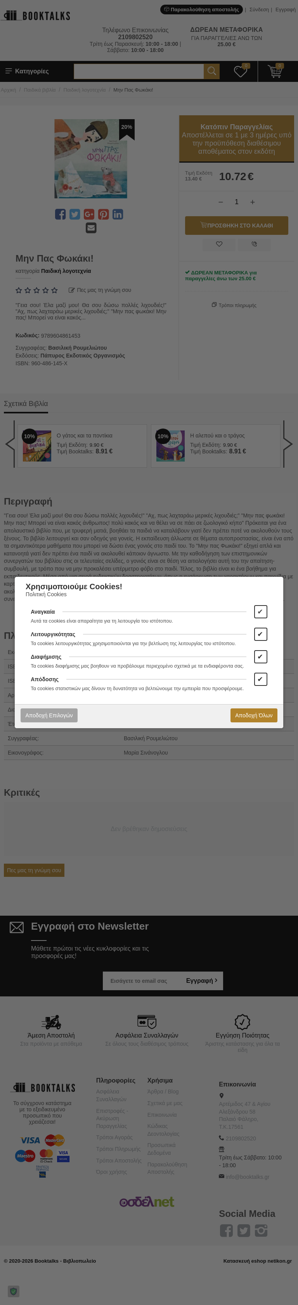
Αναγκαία (43, 612)
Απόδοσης (45, 679)
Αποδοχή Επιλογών (49, 715)
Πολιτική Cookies (46, 594)
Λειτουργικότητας (53, 634)
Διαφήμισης (46, 657)
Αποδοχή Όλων (253, 715)
